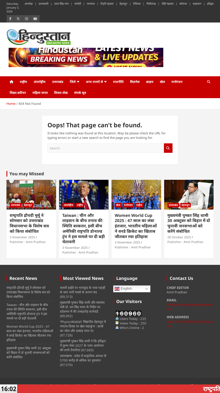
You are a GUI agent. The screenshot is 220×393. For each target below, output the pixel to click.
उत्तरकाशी (43, 4)
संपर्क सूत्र (80, 92)
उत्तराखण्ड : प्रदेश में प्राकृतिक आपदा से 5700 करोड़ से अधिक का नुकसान (83, 358)
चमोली (77, 4)
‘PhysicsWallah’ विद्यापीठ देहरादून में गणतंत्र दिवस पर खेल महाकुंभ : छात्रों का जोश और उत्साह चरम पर (83, 326)
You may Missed (26, 174)
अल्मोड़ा (28, 4)
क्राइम (149, 82)
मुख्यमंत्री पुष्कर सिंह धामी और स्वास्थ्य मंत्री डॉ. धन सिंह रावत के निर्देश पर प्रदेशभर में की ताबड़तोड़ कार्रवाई (82, 307)
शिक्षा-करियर (18, 92)
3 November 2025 (22, 237)
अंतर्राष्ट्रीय (40, 82)
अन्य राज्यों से (94, 82)
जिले (73, 82)
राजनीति (118, 82)
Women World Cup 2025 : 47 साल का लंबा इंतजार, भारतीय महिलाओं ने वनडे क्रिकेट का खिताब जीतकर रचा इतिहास (136, 226)
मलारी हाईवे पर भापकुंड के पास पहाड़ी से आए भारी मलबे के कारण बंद (82, 289)
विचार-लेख (61, 92)
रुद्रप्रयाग (197, 4)
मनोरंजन (176, 82)
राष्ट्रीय (23, 82)
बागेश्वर (183, 4)
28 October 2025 (179, 237)
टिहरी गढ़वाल (107, 4)
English (123, 288)
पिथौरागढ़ (151, 4)
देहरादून (123, 4)
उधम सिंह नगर (61, 4)
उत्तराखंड (57, 82)
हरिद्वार (210, 4)
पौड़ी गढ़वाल (168, 4)
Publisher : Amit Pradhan (28, 242)
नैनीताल (137, 4)
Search (168, 148)
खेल (162, 82)
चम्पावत (91, 4)
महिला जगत (40, 92)
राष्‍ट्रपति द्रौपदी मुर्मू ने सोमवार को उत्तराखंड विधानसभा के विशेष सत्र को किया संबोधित (29, 223)
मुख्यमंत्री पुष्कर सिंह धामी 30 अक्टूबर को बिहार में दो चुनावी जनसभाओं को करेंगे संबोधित (188, 223)
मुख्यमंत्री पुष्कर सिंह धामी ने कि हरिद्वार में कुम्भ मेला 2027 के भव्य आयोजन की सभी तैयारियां (83, 345)
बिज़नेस (135, 82)
